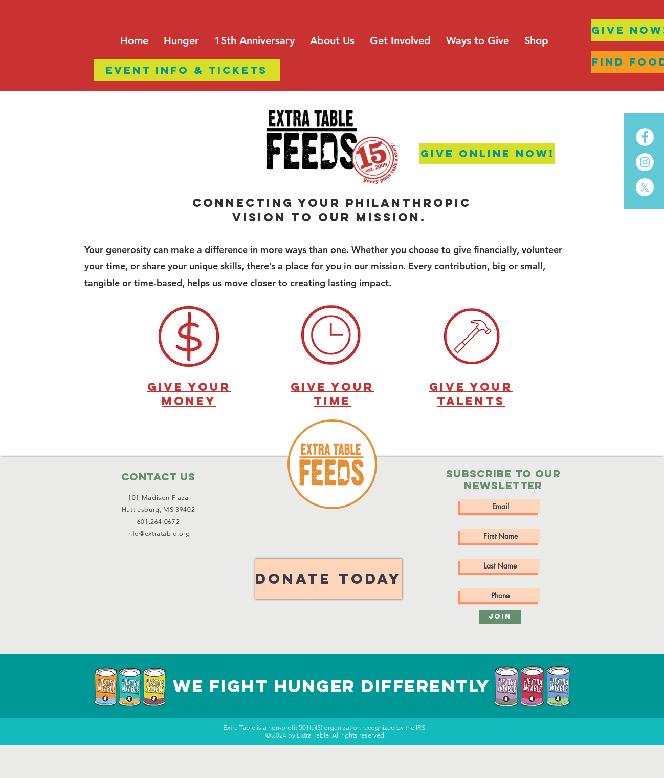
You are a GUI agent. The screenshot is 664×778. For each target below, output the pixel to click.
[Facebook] (645, 137)
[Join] (500, 617)
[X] (645, 187)
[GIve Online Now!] (487, 153)
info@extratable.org (158, 533)
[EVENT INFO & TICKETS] (187, 70)
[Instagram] (645, 162)
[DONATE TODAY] (328, 579)
